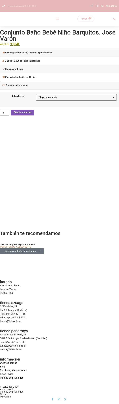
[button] (57, 19)
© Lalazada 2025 (9, 386)
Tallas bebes (18, 96)
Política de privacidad (12, 377)
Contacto (5, 394)
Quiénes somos (8, 362)
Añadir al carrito (22, 112)
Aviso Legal (6, 374)
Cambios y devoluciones (13, 370)
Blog (2, 366)
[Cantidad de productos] (4, 112)
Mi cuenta (5, 396)
